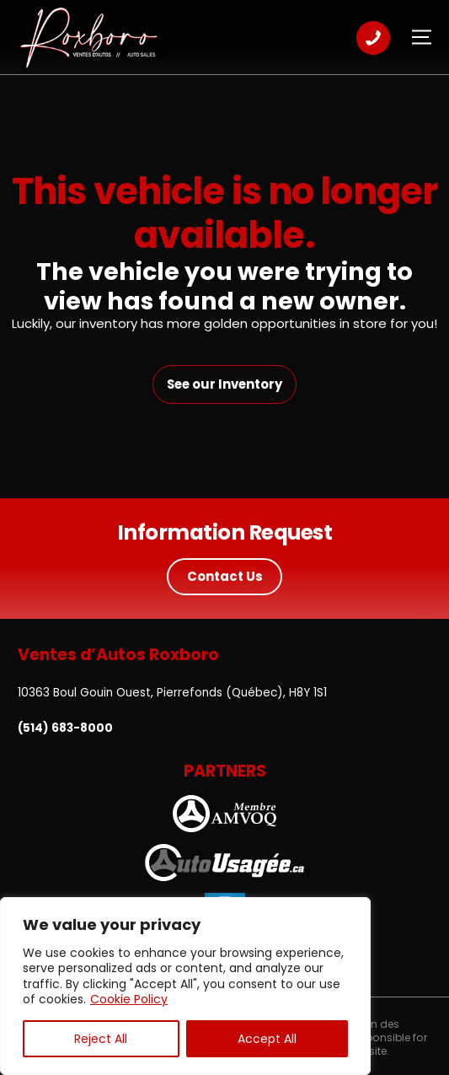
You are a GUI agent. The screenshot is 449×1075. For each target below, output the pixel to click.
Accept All (267, 1038)
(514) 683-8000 (65, 728)
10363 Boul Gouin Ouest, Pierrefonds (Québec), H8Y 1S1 (172, 693)
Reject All (100, 1038)
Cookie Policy (129, 999)
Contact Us (225, 576)
